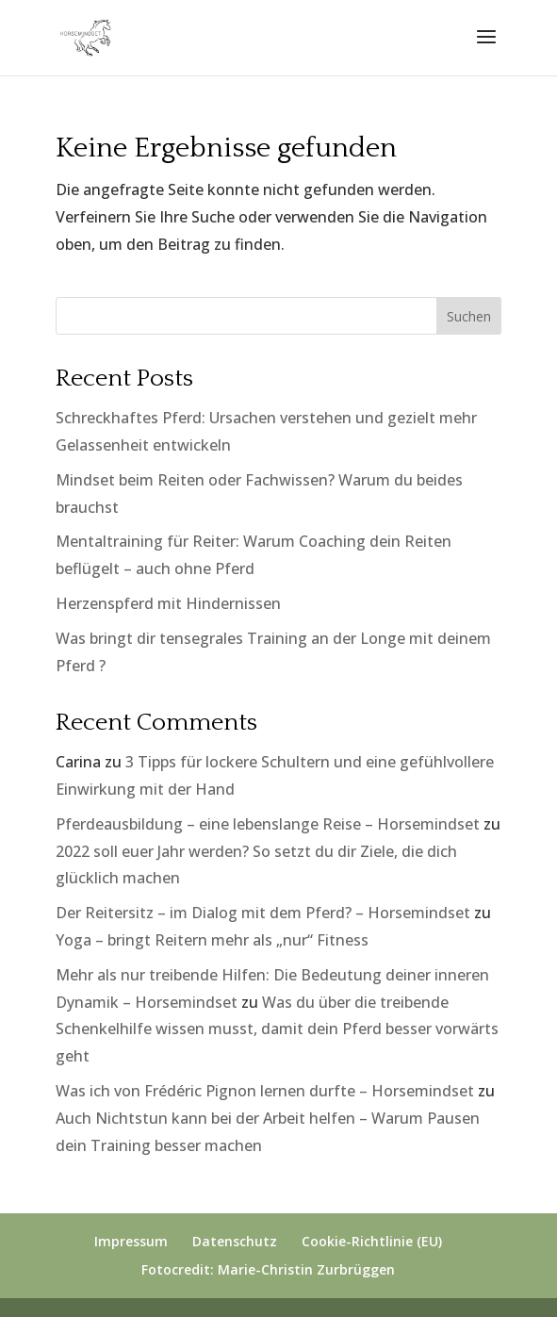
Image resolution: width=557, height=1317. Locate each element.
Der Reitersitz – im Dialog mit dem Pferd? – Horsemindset (263, 912)
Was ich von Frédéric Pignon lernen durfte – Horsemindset (265, 1090)
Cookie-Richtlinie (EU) (372, 1241)
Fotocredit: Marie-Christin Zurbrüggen (268, 1269)
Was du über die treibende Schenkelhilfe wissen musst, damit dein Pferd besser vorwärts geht (277, 1029)
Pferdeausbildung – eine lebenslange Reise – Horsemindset (268, 824)
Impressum (131, 1241)
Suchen (469, 316)
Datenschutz (234, 1241)
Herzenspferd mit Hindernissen (168, 603)
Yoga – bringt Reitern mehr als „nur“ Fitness (212, 940)
